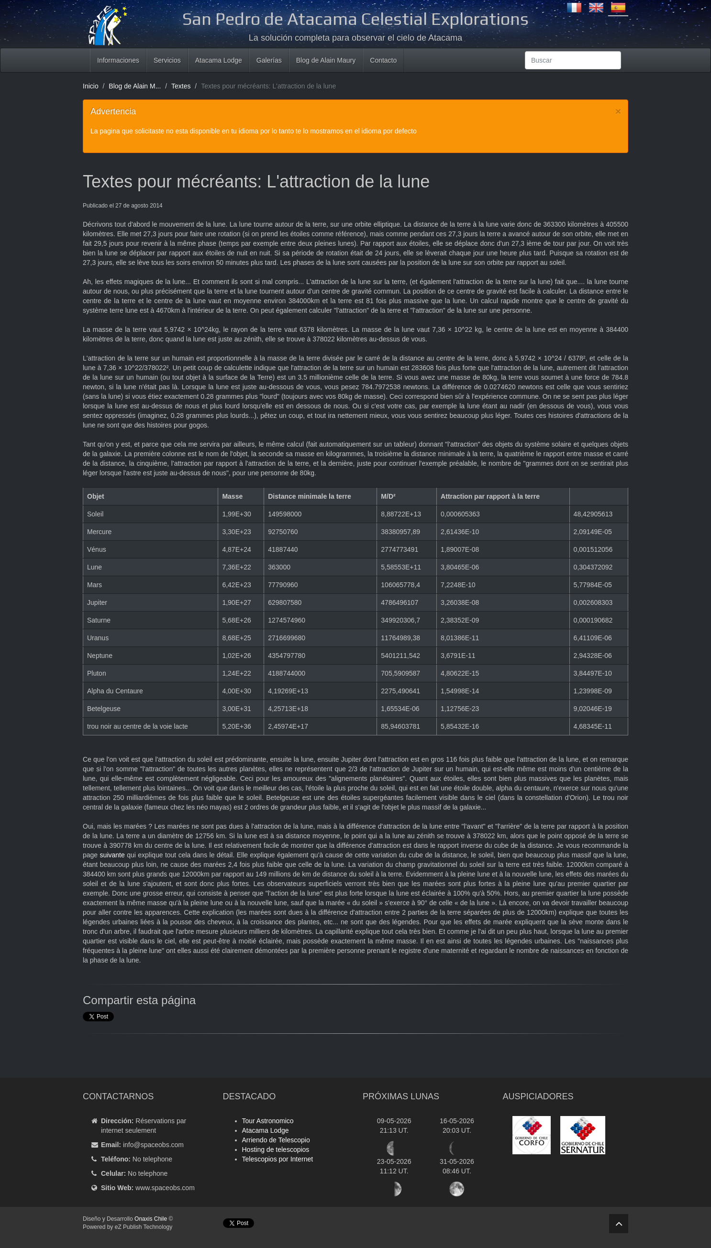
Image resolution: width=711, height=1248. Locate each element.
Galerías (269, 60)
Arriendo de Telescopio (276, 1140)
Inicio (91, 86)
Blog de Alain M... (135, 86)
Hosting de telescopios (276, 1149)
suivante (112, 855)
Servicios (167, 60)
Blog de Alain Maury (326, 60)
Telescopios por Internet (277, 1159)
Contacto (383, 60)
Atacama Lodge (218, 60)
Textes (180, 86)
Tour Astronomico (268, 1121)
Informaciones (118, 60)
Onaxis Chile (150, 1218)
